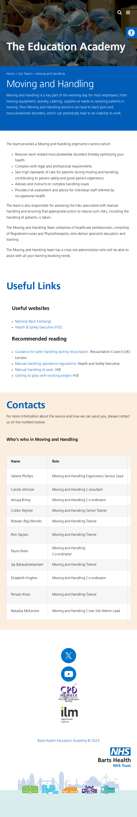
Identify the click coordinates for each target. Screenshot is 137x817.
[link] (131, 32)
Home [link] (10, 74)
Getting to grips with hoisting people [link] (43, 376)
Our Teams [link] (25, 74)
